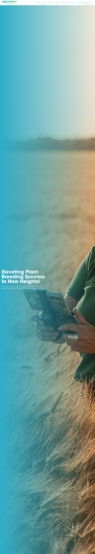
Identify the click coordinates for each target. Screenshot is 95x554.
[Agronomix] (9, 2)
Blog (68, 2)
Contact (73, 2)
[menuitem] (38, 2)
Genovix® (43, 2)
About (38, 2)
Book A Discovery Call (85, 2)
